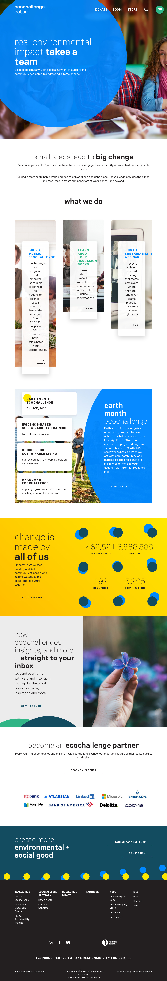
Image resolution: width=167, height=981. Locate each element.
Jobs (136, 905)
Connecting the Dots (118, 898)
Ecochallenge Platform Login (30, 971)
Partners (92, 892)
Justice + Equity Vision (118, 906)
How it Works (45, 900)
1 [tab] (79, 501)
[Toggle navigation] (160, 10)
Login (117, 9)
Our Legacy (115, 917)
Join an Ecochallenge (22, 898)
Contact (137, 901)
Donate (101, 9)
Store (132, 9)
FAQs (136, 896)
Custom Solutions (43, 906)
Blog (135, 892)
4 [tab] (88, 501)
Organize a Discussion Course (20, 908)
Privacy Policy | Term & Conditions (134, 971)
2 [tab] (82, 501)
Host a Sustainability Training (22, 919)
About (114, 892)
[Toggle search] (146, 10)
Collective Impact (69, 894)
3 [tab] (85, 501)
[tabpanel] (83, 446)
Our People (115, 912)
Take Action (22, 892)
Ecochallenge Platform (47, 894)
